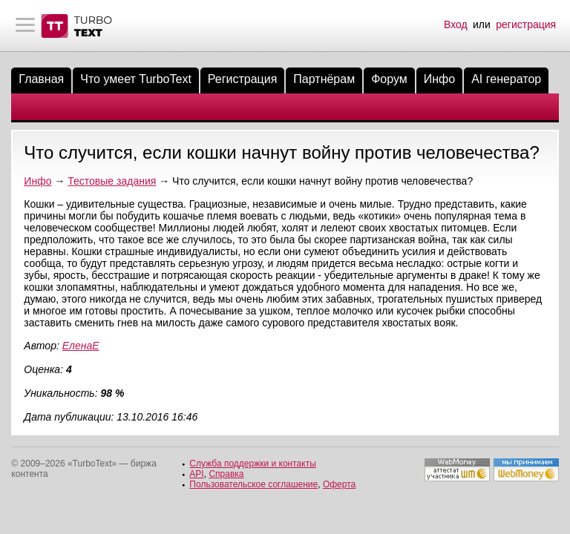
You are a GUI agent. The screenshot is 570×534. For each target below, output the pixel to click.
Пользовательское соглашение (253, 484)
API (196, 474)
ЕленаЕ (80, 346)
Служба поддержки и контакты (252, 463)
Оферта (339, 484)
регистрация (526, 24)
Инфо (439, 79)
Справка (226, 474)
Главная (41, 79)
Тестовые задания (112, 181)
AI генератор (506, 79)
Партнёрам (324, 79)
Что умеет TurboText (135, 79)
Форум (389, 79)
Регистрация (243, 79)
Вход (456, 24)
